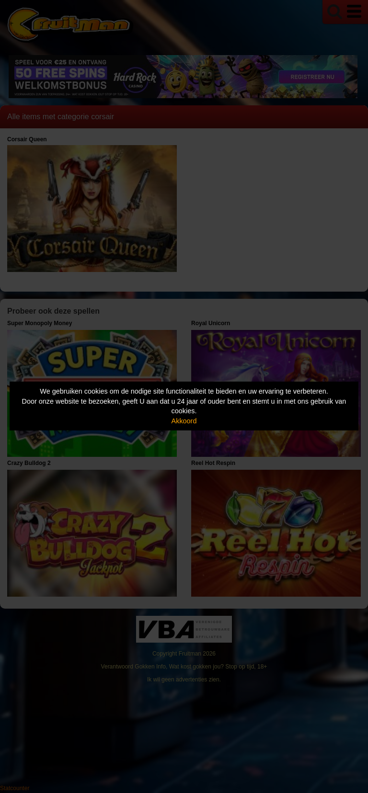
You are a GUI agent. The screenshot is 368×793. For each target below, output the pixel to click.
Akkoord (184, 421)
